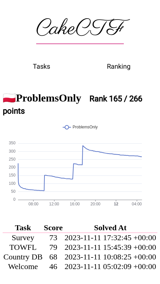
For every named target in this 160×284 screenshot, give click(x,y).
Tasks (41, 66)
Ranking (118, 66)
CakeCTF (80, 28)
